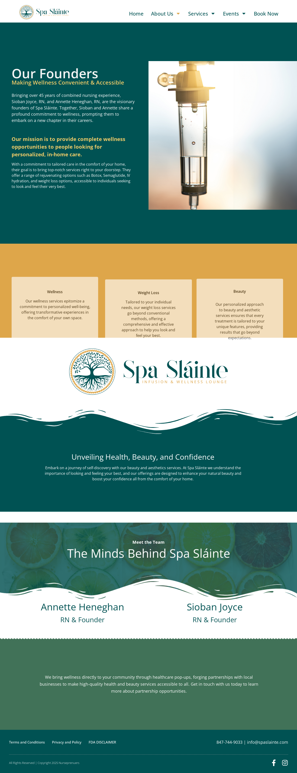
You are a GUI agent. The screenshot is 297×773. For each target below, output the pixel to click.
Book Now (266, 13)
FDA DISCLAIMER (102, 742)
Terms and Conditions (27, 742)
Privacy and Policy (66, 742)
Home (136, 13)
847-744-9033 (229, 742)
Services (202, 13)
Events (234, 13)
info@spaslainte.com (267, 742)
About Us (166, 13)
